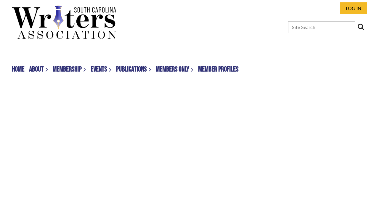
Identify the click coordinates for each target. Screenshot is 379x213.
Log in (353, 8)
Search (360, 26)
